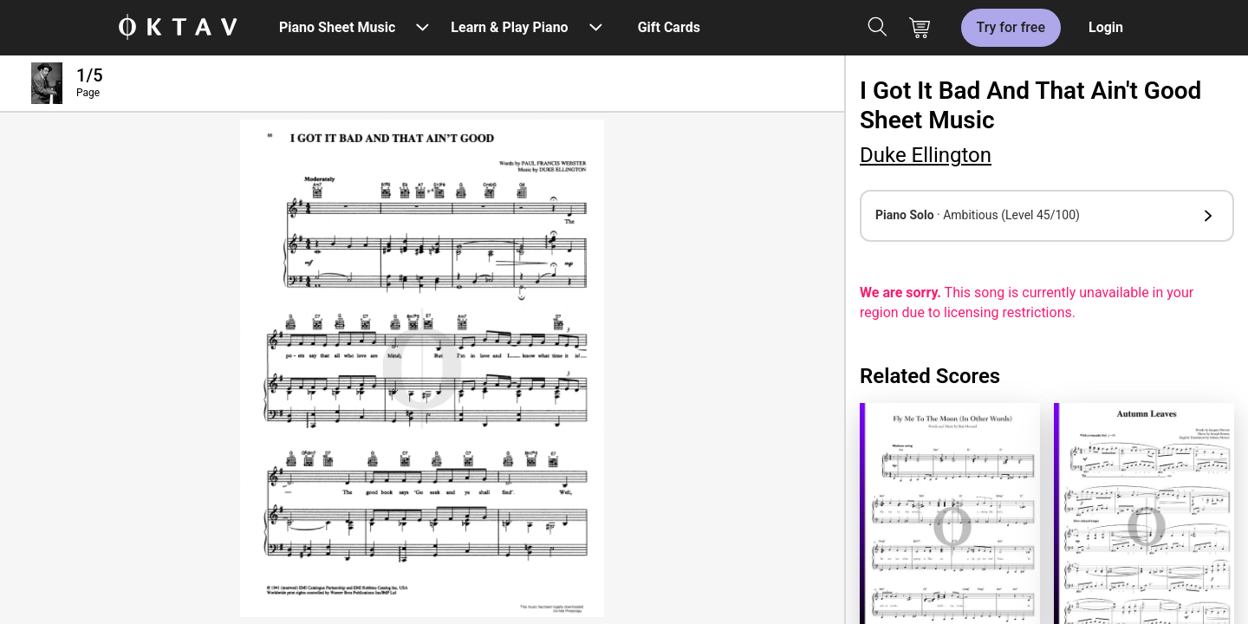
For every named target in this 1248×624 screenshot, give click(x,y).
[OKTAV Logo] (177, 28)
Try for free (1011, 27)
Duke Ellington (925, 155)
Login (1106, 27)
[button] (1047, 216)
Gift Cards (669, 27)
